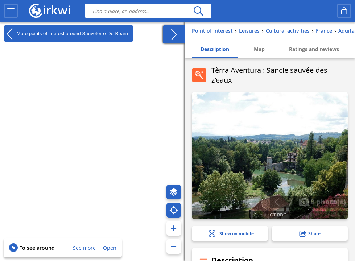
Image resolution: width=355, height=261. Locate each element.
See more (84, 247)
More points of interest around (66, 34)
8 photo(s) (322, 201)
